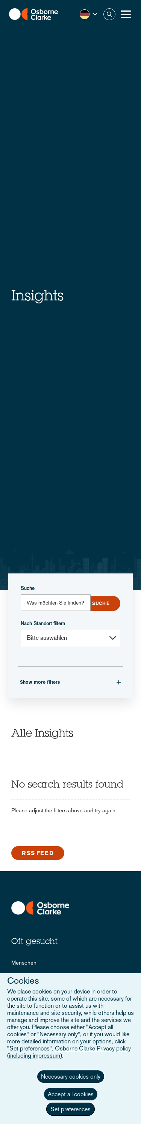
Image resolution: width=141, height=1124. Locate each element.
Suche (28, 588)
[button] (88, 14)
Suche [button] (109, 14)
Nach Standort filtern (43, 623)
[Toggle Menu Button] (126, 14)
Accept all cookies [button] (71, 1094)
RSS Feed (38, 853)
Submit (101, 603)
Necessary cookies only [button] (70, 1076)
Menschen (23, 962)
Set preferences (70, 1109)
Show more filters (40, 682)
